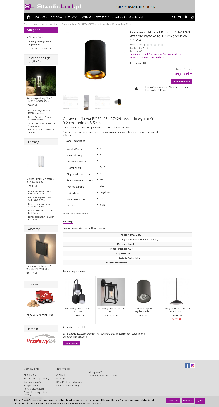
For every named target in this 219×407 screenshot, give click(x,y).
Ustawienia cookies (33, 395)
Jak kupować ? (95, 368)
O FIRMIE (60, 372)
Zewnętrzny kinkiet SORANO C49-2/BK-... (78, 311)
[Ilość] (185, 69)
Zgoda (200, 400)
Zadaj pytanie (71, 344)
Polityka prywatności (34, 386)
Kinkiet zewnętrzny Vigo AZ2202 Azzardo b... (39, 205)
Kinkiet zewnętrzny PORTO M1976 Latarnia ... (40, 111)
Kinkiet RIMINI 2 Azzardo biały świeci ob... (40, 180)
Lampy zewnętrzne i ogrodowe (40, 43)
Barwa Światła (63, 375)
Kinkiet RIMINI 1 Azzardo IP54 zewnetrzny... (41, 130)
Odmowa (187, 400)
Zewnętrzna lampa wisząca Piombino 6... (176, 311)
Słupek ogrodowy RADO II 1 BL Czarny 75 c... (41, 124)
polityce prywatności (91, 402)
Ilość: (178, 69)
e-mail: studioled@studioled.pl (127, 17)
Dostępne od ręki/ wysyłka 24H (39, 59)
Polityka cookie (31, 382)
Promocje (33, 142)
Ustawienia (173, 400)
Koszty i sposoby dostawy (36, 375)
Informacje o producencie (75, 213)
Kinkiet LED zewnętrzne (41, 48)
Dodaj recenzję (98, 228)
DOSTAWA (56, 17)
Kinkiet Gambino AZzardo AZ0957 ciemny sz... (39, 118)
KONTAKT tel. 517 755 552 (95, 17)
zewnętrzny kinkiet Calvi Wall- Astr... (111, 311)
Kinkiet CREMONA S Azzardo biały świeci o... (41, 211)
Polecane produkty (76, 272)
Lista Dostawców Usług (67, 382)
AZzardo (145, 48)
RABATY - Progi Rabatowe (69, 379)
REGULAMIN (40, 17)
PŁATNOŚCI (71, 17)
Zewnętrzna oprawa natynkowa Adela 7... (144, 311)
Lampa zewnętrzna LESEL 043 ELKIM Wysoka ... (40, 267)
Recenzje (69, 222)
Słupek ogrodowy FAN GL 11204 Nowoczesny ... (40, 99)
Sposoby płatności (33, 379)
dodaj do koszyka (181, 81)
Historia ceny (137, 63)
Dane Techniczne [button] (75, 141)
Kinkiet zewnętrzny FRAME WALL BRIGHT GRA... (40, 198)
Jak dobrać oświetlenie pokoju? (103, 371)
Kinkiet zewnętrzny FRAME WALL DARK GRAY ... (40, 192)
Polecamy (33, 229)
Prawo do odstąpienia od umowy (36, 390)
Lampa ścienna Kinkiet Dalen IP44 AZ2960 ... (41, 218)
